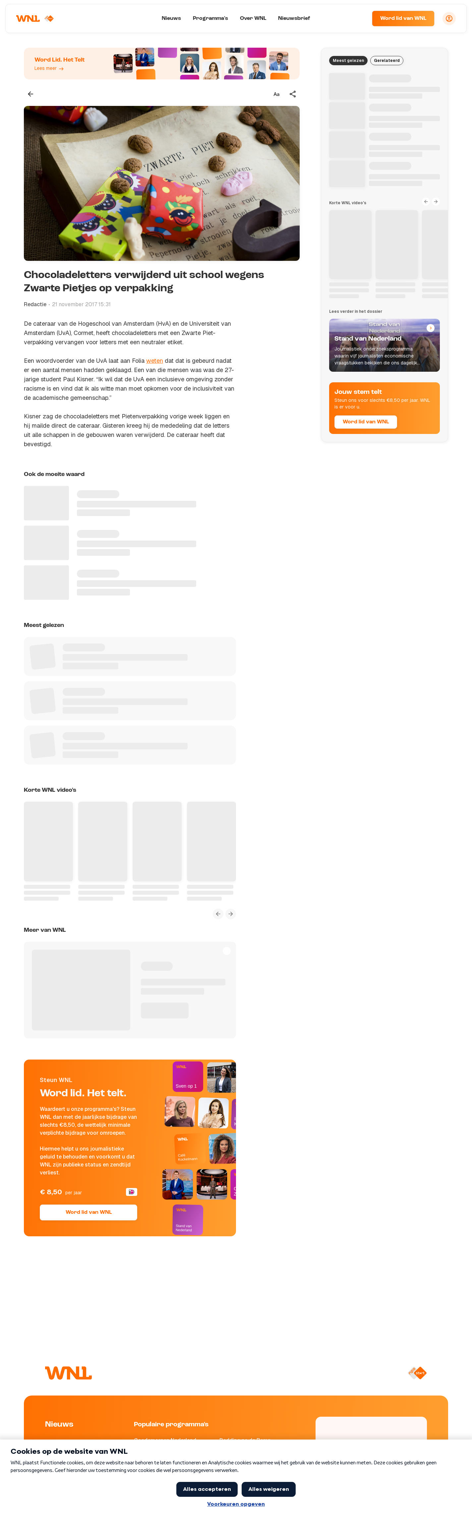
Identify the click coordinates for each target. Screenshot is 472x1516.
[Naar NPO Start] (417, 1373)
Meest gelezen (348, 60)
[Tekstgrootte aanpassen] (276, 94)
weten (154, 360)
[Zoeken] (358, 18)
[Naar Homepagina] (35, 18)
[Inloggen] (449, 18)
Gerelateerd (387, 60)
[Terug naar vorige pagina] (30, 94)
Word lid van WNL (403, 18)
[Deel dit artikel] (293, 94)
